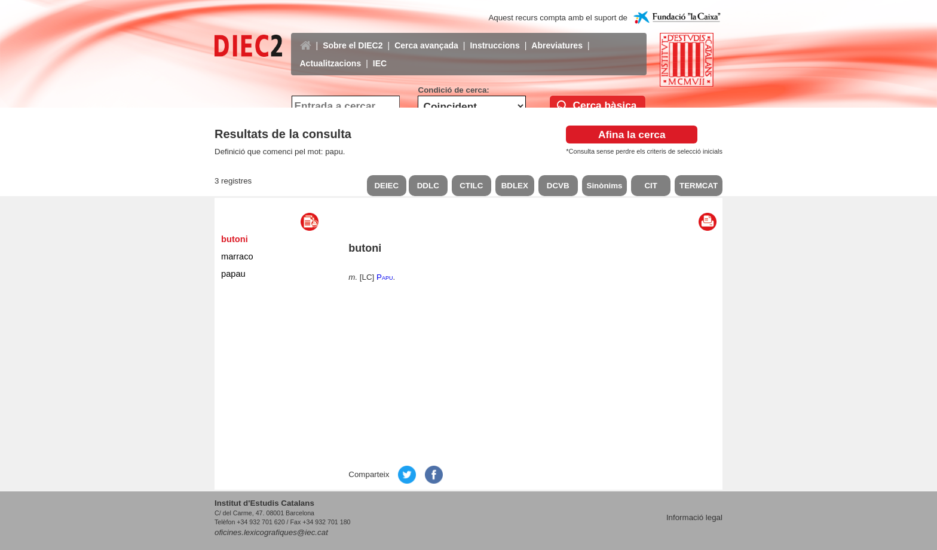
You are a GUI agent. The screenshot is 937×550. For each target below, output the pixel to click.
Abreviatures (557, 36)
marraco (237, 256)
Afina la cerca (632, 134)
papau (233, 274)
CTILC (471, 185)
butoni (234, 239)
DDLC (428, 185)
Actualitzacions (331, 54)
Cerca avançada (426, 36)
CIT (650, 185)
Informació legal (694, 517)
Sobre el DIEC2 (352, 36)
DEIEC (386, 185)
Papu (384, 277)
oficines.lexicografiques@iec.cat (271, 532)
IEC (380, 54)
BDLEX (514, 185)
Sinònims (605, 185)
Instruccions (494, 36)
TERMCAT (698, 185)
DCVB (558, 185)
